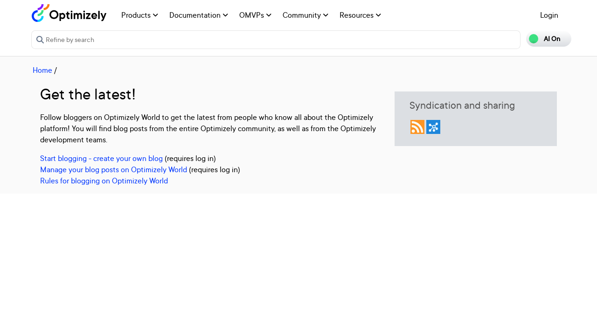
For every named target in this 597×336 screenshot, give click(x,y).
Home (42, 70)
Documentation (198, 15)
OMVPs (255, 15)
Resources (360, 15)
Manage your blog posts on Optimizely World (113, 169)
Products (139, 15)
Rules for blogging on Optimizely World (104, 180)
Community (305, 15)
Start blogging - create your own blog (101, 158)
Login (549, 15)
